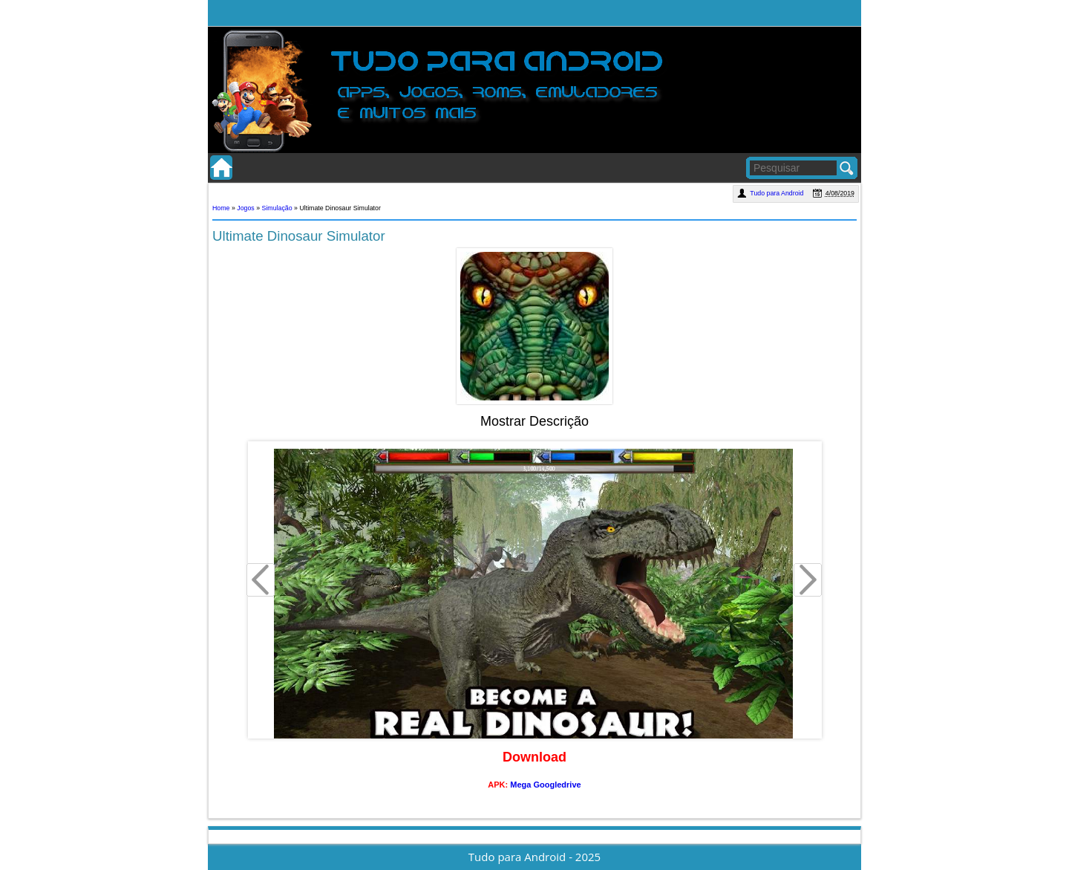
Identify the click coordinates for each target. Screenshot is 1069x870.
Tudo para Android (777, 193)
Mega (520, 784)
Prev (261, 581)
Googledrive (557, 784)
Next (808, 581)
